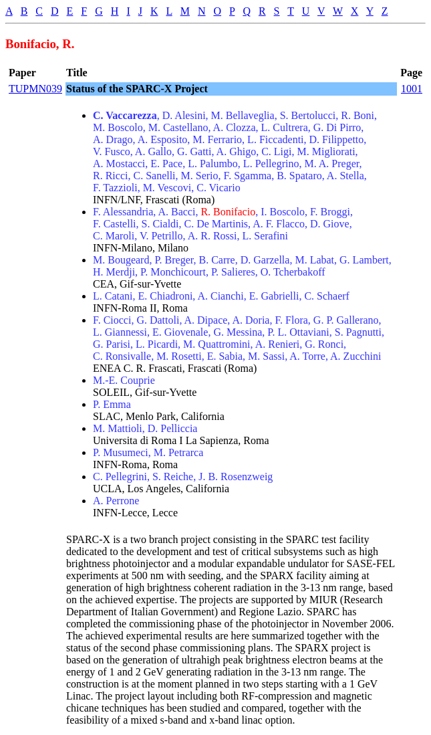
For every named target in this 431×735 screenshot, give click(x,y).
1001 (411, 88)
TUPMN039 (35, 88)
